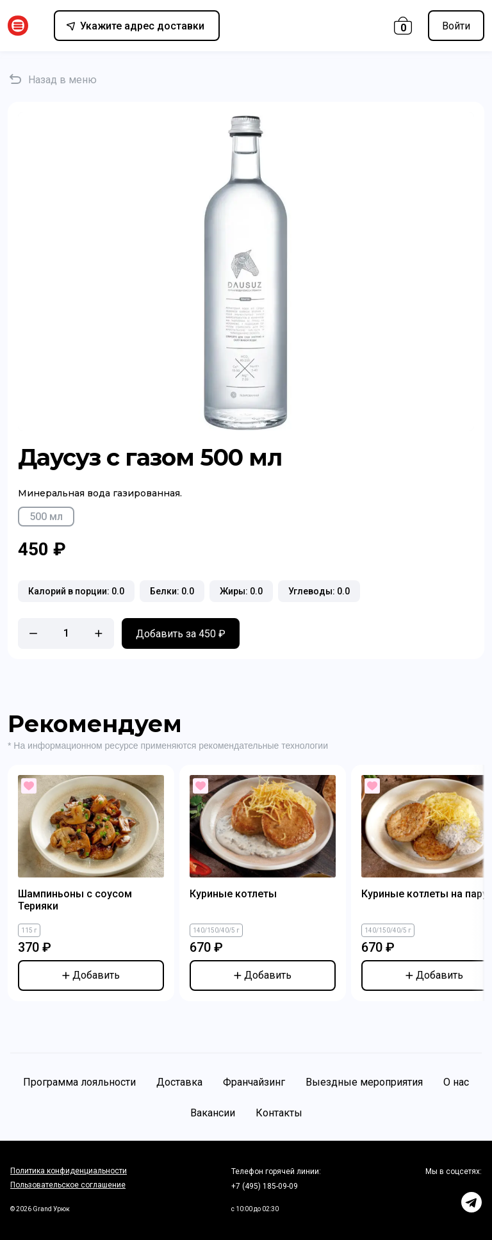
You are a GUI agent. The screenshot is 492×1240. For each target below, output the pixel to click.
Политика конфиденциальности (68, 1170)
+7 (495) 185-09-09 (264, 1186)
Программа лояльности (79, 1082)
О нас (456, 1082)
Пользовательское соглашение (68, 1184)
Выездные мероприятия (364, 1082)
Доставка (179, 1082)
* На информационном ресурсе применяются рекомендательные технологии (168, 745)
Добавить (91, 975)
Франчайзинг (254, 1082)
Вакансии (212, 1113)
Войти (456, 26)
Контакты (279, 1113)
